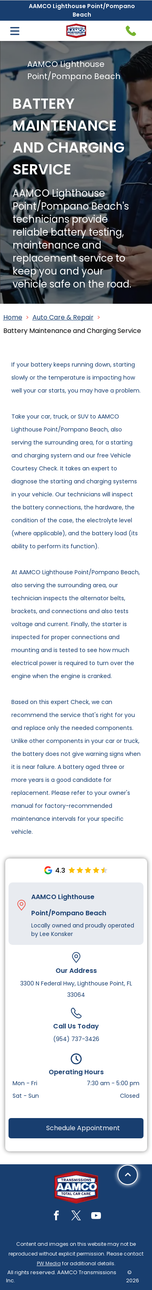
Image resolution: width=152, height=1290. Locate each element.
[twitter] (76, 1217)
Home (12, 317)
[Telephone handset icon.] (131, 31)
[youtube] (96, 1217)
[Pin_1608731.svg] (21, 905)
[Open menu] (15, 31)
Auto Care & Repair (63, 317)
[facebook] (56, 1217)
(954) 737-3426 (76, 1039)
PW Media (49, 1263)
